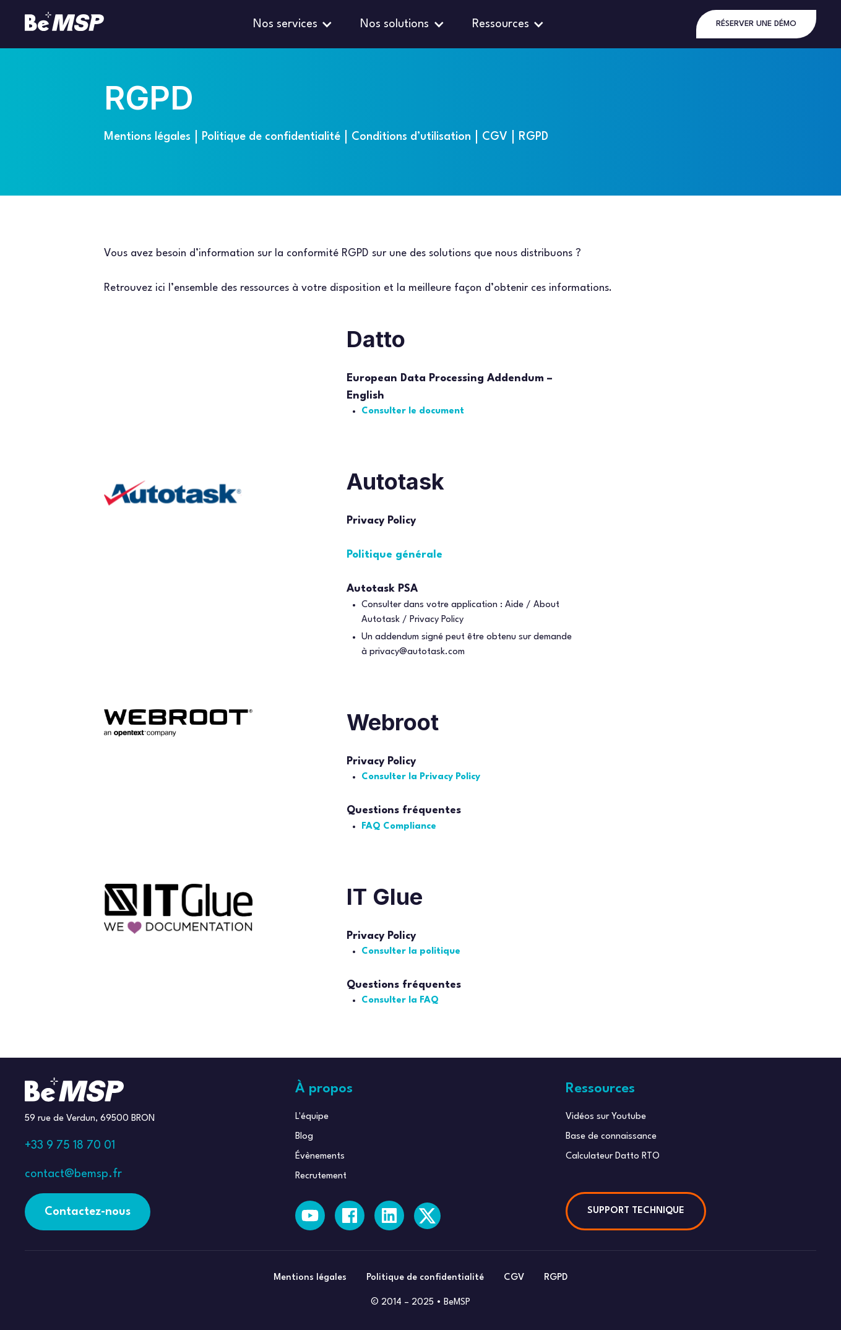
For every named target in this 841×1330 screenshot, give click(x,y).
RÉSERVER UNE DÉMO (756, 24)
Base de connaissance (611, 1136)
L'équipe (312, 1116)
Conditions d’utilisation (411, 136)
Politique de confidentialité (271, 136)
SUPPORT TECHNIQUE (635, 1211)
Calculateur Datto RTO (613, 1156)
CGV (494, 136)
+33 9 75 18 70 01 (70, 1145)
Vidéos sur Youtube (606, 1116)
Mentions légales (147, 136)
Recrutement (321, 1176)
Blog (304, 1136)
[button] (294, 24)
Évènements (320, 1156)
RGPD (533, 136)
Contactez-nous (88, 1211)
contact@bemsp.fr (73, 1174)
